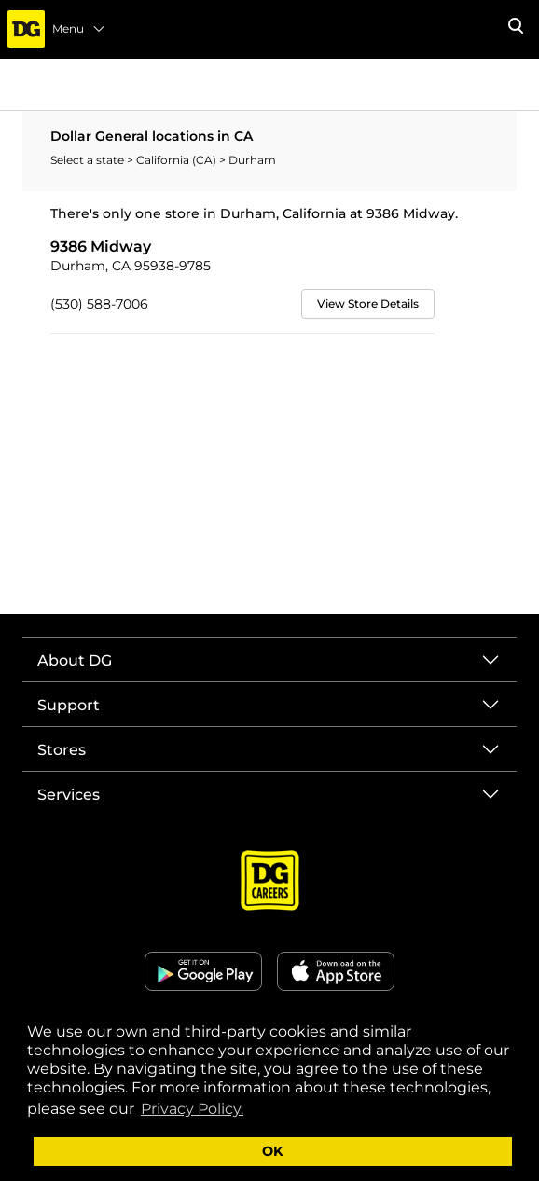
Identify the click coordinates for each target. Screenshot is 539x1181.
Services (68, 794)
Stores (61, 750)
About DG (74, 660)
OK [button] (272, 1151)
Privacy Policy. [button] (192, 1109)
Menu (79, 28)
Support (68, 705)
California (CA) (177, 160)
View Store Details (368, 303)
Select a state (88, 160)
